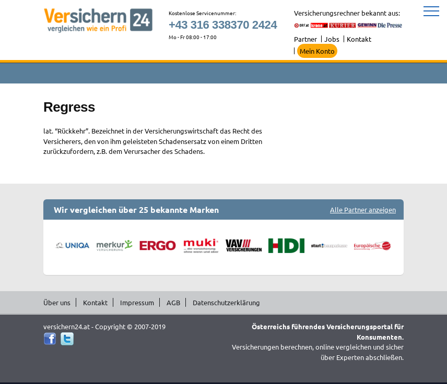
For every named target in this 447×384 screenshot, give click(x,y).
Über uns (56, 302)
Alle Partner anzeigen (363, 209)
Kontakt (359, 38)
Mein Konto (317, 50)
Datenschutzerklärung (226, 302)
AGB (173, 302)
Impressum (137, 302)
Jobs (331, 38)
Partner (305, 38)
